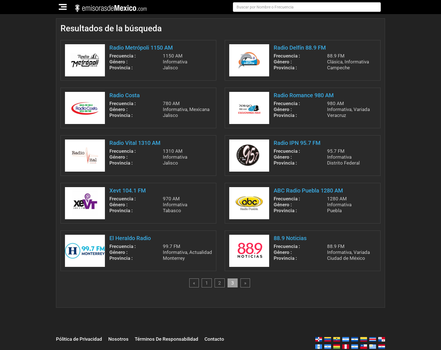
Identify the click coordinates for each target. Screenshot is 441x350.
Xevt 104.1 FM (127, 190)
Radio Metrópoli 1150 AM (141, 47)
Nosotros (118, 339)
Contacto (214, 339)
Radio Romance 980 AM (304, 95)
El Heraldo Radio (130, 238)
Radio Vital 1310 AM (134, 142)
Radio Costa (124, 95)
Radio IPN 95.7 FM (297, 142)
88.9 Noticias (290, 238)
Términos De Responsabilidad (166, 339)
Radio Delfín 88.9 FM (300, 47)
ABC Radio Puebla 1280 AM (308, 190)
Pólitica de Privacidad (79, 339)
